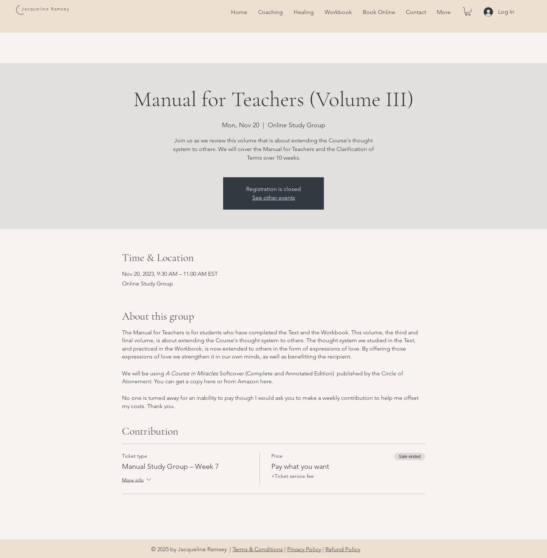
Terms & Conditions (257, 549)
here (210, 381)
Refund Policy (342, 549)
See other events (273, 197)
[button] (468, 11)
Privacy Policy (304, 549)
